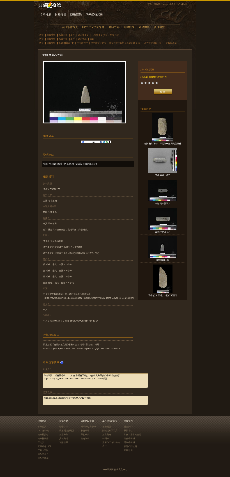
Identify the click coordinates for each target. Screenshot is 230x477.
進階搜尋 (144, 27)
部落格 (157, 4)
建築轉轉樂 (43, 438)
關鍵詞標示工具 (110, 430)
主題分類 (63, 434)
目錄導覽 (60, 14)
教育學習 (85, 430)
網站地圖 (128, 450)
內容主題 (114, 27)
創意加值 (85, 438)
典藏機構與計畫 (66, 43)
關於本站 (128, 430)
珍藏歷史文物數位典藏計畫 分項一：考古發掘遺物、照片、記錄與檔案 (143, 43)
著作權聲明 (129, 438)
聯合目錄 (63, 426)
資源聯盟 (159, 27)
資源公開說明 (130, 446)
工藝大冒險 (43, 450)
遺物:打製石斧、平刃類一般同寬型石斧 (162, 143)
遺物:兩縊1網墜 (162, 175)
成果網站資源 (94, 14)
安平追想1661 (44, 446)
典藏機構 (129, 27)
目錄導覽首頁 (70, 27)
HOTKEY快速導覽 (93, 27)
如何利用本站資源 (132, 434)
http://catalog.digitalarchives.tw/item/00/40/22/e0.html (95, 400)
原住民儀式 (43, 454)
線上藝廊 (106, 434)
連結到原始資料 (52, 163)
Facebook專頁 (169, 4)
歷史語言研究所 (98, 43)
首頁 (150, 4)
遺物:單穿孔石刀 (162, 231)
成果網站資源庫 (88, 426)
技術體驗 (76, 14)
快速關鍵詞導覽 (66, 430)
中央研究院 (82, 43)
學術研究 (85, 434)
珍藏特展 (45, 14)
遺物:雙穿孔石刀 (162, 203)
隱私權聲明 (129, 442)
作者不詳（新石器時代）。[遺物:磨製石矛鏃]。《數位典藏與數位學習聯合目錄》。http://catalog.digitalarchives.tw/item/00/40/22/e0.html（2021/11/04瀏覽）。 (95, 380)
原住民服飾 (43, 458)
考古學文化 (83, 35)
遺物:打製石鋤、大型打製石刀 (162, 295)
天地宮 (41, 442)
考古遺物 (82, 39)
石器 (92, 39)
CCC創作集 (43, 430)
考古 (72, 35)
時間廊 (105, 438)
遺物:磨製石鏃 (162, 260)
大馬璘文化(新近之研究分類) (105, 35)
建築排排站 (43, 434)
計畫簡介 (128, 426)
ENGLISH (182, 4)
